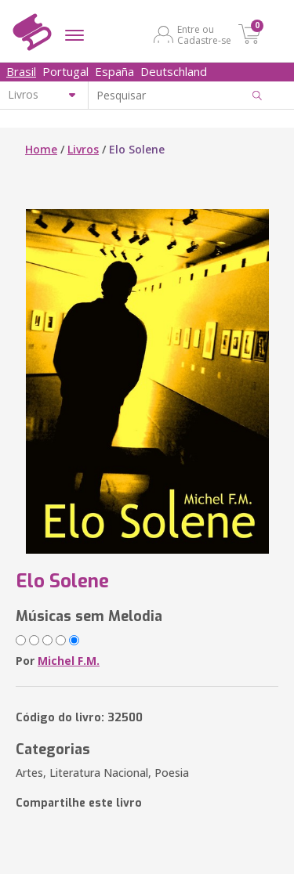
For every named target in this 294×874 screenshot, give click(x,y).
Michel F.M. (69, 660)
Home (41, 149)
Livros (83, 149)
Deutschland (173, 71)
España (114, 71)
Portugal (65, 71)
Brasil (21, 71)
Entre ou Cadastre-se (204, 34)
